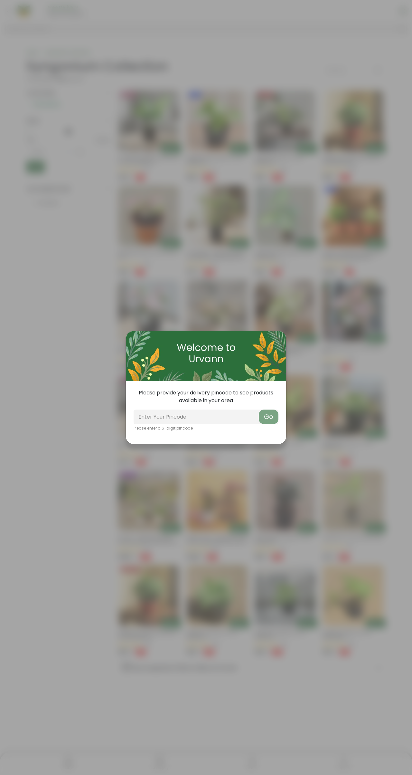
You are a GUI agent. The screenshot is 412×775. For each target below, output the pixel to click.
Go (268, 416)
